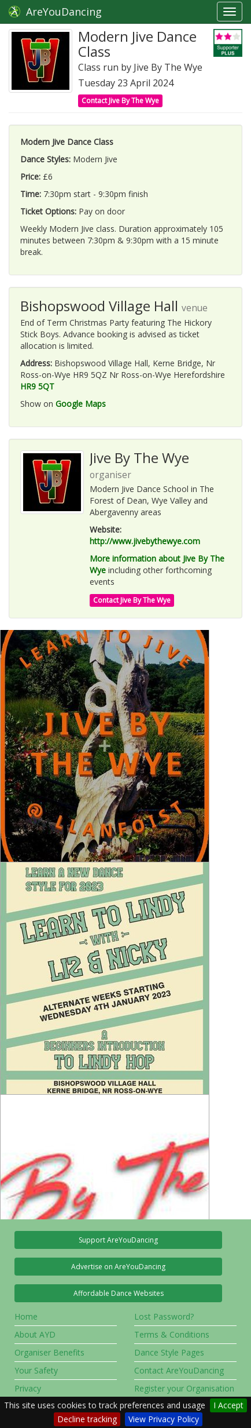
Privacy (27, 1388)
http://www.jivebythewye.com (145, 541)
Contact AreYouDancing (179, 1370)
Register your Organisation (184, 1388)
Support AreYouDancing (118, 1240)
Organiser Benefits (49, 1352)
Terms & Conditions (171, 1334)
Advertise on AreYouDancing (118, 1267)
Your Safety (36, 1370)
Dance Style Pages (169, 1352)
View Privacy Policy (163, 1419)
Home (26, 1316)
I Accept (228, 1405)
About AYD (35, 1334)
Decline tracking (87, 1419)
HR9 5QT (37, 386)
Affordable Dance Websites (118, 1293)
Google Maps (81, 403)
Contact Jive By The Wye (120, 100)
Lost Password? (164, 1316)
